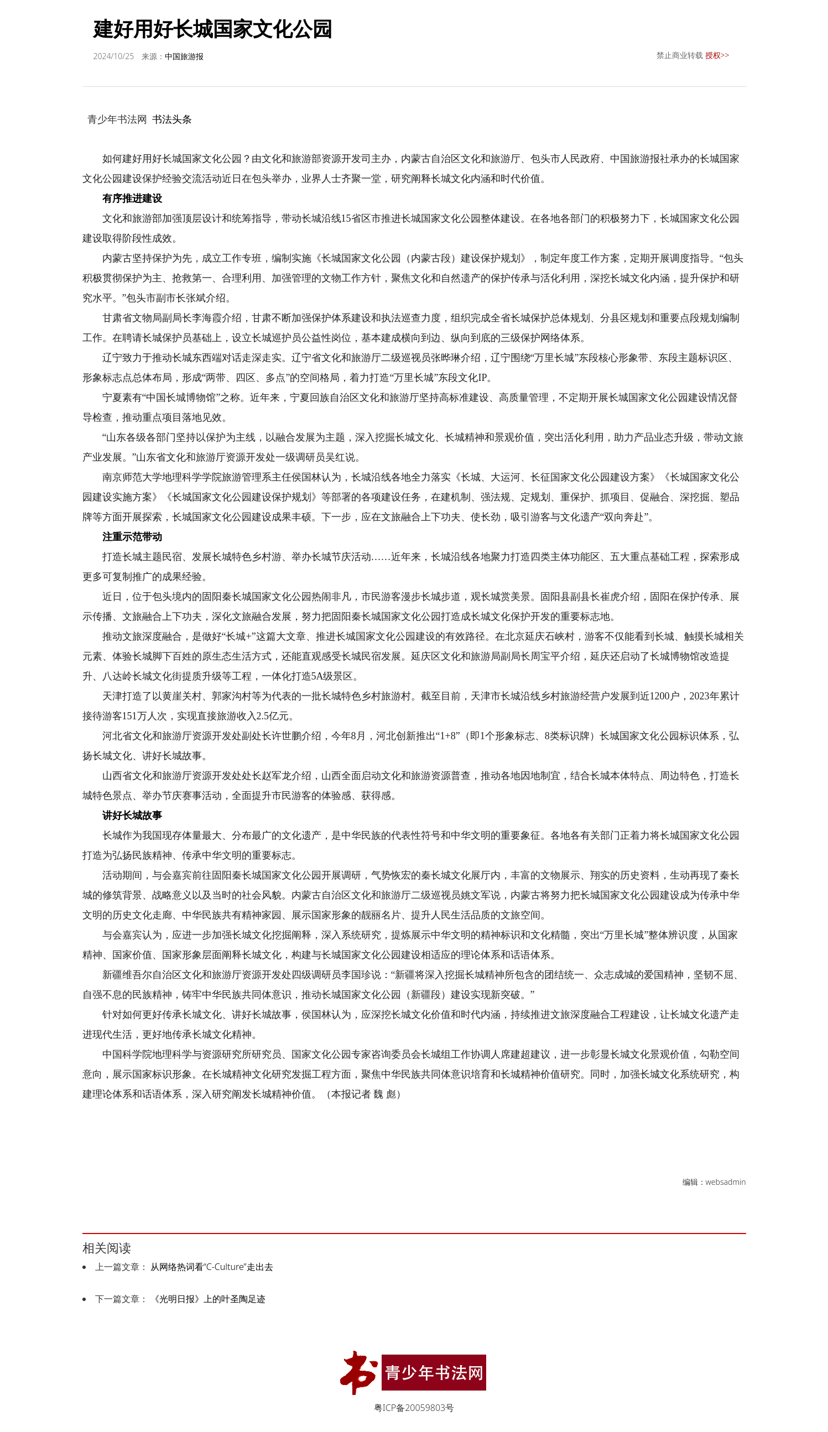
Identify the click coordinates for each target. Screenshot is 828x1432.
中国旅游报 (184, 56)
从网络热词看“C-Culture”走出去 (211, 1267)
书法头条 (172, 119)
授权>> (717, 55)
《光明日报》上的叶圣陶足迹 (207, 1299)
